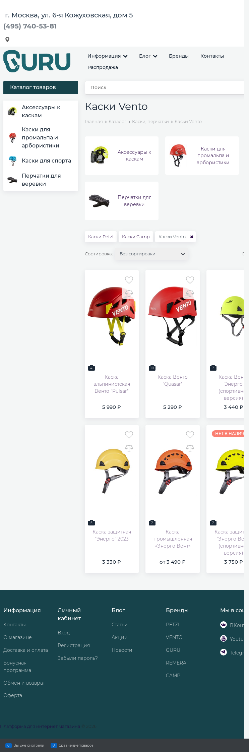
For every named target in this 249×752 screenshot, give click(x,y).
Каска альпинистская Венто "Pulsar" (112, 384)
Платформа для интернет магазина (40, 726)
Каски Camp (136, 236)
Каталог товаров (33, 87)
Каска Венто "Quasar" (173, 380)
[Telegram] (223, 652)
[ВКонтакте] (223, 624)
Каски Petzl (100, 236)
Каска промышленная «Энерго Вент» (172, 539)
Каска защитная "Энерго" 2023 (111, 535)
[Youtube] (223, 638)
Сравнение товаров (76, 745)
